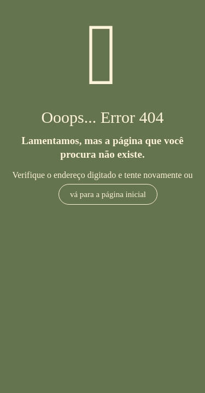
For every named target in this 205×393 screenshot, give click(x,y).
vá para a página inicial (108, 194)
